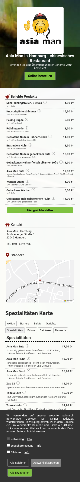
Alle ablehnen (18, 462)
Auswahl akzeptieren (46, 462)
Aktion (11, 323)
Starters (24, 323)
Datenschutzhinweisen (31, 431)
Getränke (45, 330)
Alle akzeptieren (19, 472)
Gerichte (51, 323)
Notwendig (17, 439)
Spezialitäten (15, 330)
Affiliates (15, 452)
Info (29, 439)
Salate (37, 323)
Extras (31, 330)
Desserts (60, 330)
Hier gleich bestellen (40, 210)
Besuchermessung (21, 445)
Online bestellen (40, 76)
